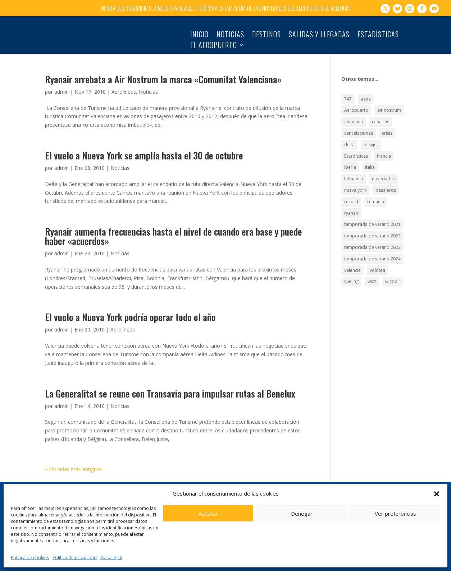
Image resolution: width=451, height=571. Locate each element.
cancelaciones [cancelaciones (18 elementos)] (358, 129)
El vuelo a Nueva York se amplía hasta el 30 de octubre (144, 152)
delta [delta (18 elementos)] (349, 141)
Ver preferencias (395, 513)
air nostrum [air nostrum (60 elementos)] (389, 106)
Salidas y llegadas (319, 36)
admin (61, 88)
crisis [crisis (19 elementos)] (387, 129)
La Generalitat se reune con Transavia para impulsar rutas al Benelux (170, 389)
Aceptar (208, 513)
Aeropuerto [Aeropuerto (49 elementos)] (356, 106)
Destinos (266, 36)
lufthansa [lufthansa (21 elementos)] (353, 175)
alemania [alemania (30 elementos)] (353, 118)
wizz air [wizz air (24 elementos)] (392, 278)
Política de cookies (30, 557)
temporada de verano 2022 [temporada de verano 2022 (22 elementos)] (372, 232)
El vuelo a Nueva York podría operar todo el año (130, 313)
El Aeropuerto (213, 46)
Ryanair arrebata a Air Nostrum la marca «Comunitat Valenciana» (163, 76)
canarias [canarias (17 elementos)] (380, 118)
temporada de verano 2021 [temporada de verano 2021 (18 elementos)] (372, 221)
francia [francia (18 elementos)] (384, 152)
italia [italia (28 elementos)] (370, 164)
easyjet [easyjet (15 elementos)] (371, 141)
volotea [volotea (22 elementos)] (377, 266)
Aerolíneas (123, 88)
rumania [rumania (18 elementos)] (375, 198)
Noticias (230, 36)
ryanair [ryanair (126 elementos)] (351, 209)
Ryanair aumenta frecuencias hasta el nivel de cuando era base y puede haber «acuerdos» (173, 232)
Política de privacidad (75, 557)
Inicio (199, 36)
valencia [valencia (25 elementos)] (352, 266)
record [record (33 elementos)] (351, 198)
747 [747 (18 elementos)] (348, 95)
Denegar (302, 513)
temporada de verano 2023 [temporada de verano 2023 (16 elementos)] (372, 244)
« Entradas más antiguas (73, 465)
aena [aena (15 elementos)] (366, 95)
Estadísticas (378, 36)
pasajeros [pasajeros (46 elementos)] (385, 187)
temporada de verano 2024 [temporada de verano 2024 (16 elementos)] (372, 255)
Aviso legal (111, 557)
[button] (436, 493)
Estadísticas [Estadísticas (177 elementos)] (356, 152)
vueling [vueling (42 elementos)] (351, 278)
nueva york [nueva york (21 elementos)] (355, 187)
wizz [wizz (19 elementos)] (372, 278)
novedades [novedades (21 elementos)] (383, 175)
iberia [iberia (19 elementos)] (350, 164)
